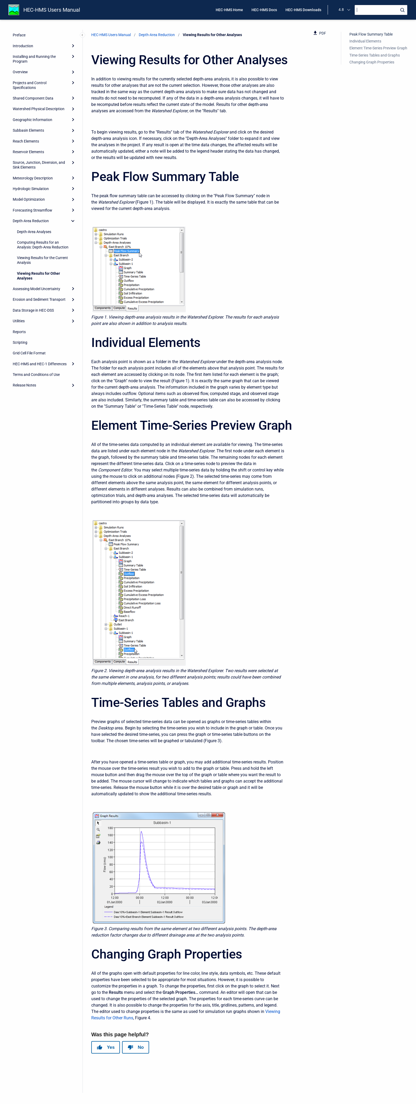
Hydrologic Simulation (31, 189)
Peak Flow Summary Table (371, 34)
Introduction (23, 46)
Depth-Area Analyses (34, 232)
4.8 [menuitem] (341, 9)
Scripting (20, 342)
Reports (19, 332)
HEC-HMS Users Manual (51, 10)
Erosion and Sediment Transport (39, 299)
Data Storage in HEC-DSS (33, 310)
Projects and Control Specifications (29, 85)
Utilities (19, 321)
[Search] (381, 10)
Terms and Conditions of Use (36, 374)
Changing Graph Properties (371, 62)
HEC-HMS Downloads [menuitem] (303, 10)
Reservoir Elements (28, 152)
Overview (20, 72)
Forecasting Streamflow (32, 210)
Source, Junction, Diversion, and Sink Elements (39, 164)
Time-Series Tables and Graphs (374, 55)
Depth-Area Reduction (31, 221)
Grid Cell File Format (29, 353)
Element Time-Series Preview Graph (378, 48)
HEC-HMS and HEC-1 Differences (40, 364)
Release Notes (24, 385)
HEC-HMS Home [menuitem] (229, 10)
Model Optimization (29, 199)
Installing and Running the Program (34, 58)
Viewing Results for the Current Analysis (42, 260)
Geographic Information (32, 120)
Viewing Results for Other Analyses (38, 275)
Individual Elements (365, 41)
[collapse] (73, 221)
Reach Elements (26, 141)
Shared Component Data (33, 98)
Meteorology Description (33, 178)
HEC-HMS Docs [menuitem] (264, 10)
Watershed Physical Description (38, 109)
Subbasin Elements (28, 130)
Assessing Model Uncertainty (36, 289)
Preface (19, 35)
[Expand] (73, 45)
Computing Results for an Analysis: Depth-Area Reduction (42, 244)
